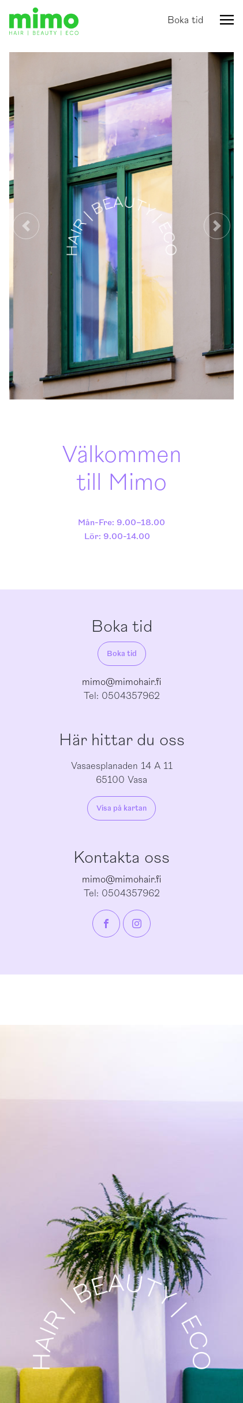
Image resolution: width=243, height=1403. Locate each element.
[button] (26, 226)
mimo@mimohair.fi (121, 682)
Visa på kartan (121, 808)
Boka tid (185, 20)
